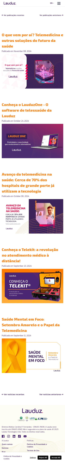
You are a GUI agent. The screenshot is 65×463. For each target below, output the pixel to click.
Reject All (43, 458)
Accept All (56, 458)
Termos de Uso (33, 450)
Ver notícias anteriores (51, 394)
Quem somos (7, 444)
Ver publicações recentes (13, 15)
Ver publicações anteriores (51, 15)
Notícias (5, 448)
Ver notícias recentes (13, 394)
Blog (3, 452)
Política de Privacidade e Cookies (37, 445)
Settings (33, 458)
